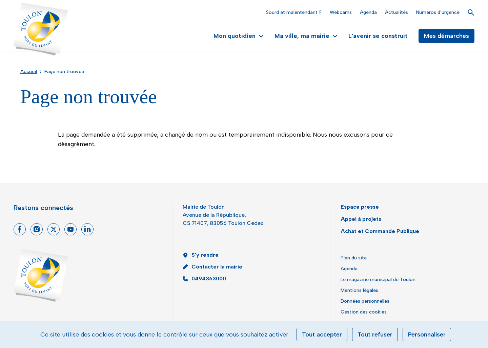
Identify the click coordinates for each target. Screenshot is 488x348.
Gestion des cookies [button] (364, 312)
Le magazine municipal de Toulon (378, 279)
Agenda (368, 12)
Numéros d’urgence (438, 12)
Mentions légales (359, 290)
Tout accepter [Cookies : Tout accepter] (322, 334)
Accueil (28, 71)
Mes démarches (446, 36)
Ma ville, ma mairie (306, 36)
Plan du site (354, 258)
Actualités (396, 12)
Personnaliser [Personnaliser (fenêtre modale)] (427, 334)
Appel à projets (361, 219)
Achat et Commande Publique (380, 231)
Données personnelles (365, 301)
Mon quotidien (239, 36)
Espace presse (360, 207)
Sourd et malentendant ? (294, 12)
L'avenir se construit (378, 36)
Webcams (341, 12)
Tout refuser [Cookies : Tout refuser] (375, 334)
